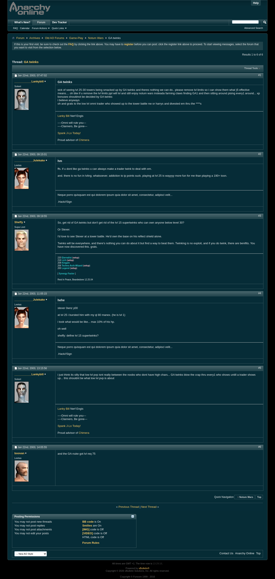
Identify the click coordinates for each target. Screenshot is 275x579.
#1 (259, 75)
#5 (259, 367)
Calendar (25, 28)
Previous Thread (128, 506)
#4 (259, 293)
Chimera (84, 140)
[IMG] (85, 529)
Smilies (87, 525)
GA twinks (31, 62)
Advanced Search (253, 28)
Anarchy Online (244, 553)
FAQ (15, 28)
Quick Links (58, 28)
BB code (88, 521)
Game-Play (76, 38)
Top (259, 497)
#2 (259, 154)
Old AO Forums (54, 38)
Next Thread (148, 506)
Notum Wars (96, 38)
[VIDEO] (87, 533)
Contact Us (226, 553)
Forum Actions (39, 28)
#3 (259, 215)
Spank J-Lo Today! (69, 133)
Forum (41, 22)
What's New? (22, 22)
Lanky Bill (64, 115)
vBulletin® (144, 568)
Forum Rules (90, 542)
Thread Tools (251, 68)
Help (256, 3)
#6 (259, 446)
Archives (34, 38)
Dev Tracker (59, 22)
